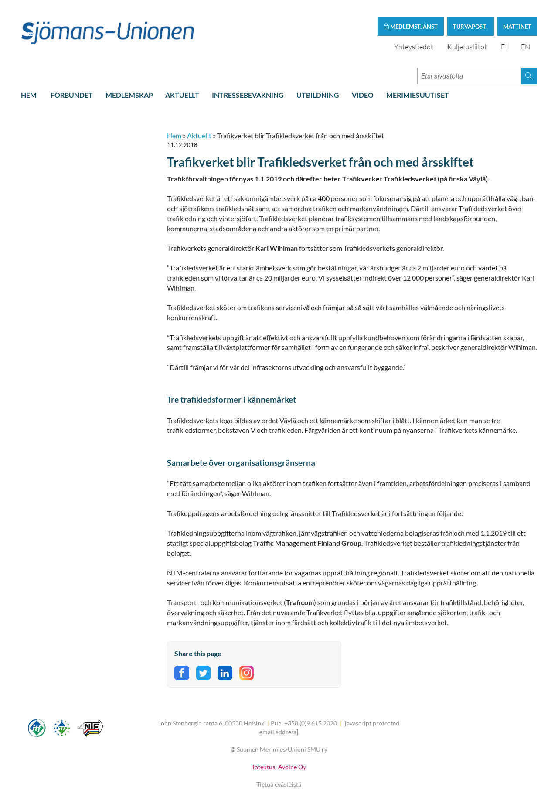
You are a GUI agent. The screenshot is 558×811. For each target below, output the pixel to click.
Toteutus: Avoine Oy (279, 766)
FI (504, 46)
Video (363, 95)
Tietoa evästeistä (278, 784)
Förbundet (72, 95)
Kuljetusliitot (467, 46)
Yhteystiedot (413, 46)
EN (525, 46)
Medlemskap (129, 95)
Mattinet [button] (517, 26)
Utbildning (317, 95)
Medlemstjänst (410, 26)
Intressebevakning (248, 95)
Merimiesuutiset (417, 95)
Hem (29, 95)
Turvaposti (470, 26)
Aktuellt (182, 95)
